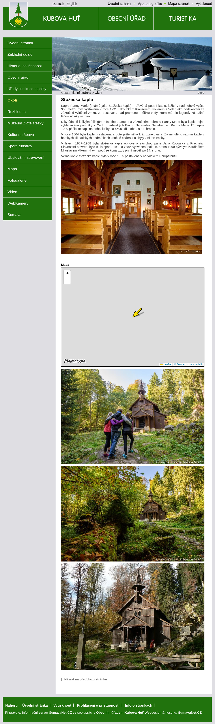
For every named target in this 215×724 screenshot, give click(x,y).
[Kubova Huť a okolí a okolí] (183, 18)
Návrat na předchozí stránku (85, 679)
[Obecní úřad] (125, 18)
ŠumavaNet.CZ (190, 712)
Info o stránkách (138, 705)
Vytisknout (62, 705)
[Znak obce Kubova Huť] (26, 32)
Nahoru (11, 705)
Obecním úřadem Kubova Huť (120, 712)
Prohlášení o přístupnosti (98, 705)
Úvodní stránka (35, 705)
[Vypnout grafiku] (149, 3)
